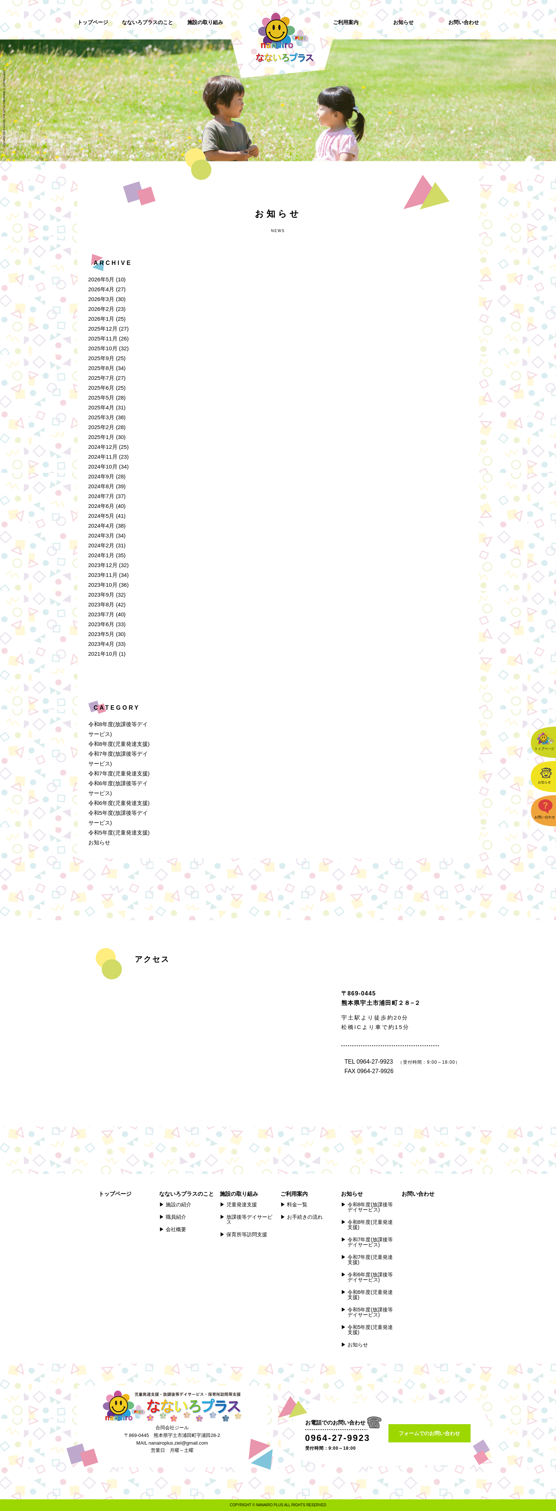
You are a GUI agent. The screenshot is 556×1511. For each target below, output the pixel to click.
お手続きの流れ (305, 1217)
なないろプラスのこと (147, 22)
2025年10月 (103, 348)
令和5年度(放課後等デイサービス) (370, 1312)
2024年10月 (103, 466)
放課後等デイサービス (249, 1219)
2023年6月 (101, 624)
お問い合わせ (463, 22)
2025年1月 (101, 437)
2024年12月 (103, 447)
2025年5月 (101, 397)
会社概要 (176, 1229)
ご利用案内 (345, 22)
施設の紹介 (178, 1204)
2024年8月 (101, 486)
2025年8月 (101, 368)
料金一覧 (297, 1204)
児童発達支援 (241, 1204)
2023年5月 (101, 634)
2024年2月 (101, 545)
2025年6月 (101, 388)
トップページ (92, 22)
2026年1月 (101, 319)
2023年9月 (101, 594)
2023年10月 (103, 585)
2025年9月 (101, 358)
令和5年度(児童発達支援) (119, 832)
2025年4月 (101, 407)
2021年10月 (103, 654)
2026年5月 (101, 279)
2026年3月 (101, 299)
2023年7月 (101, 614)
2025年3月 (101, 417)
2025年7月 (101, 378)
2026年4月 (101, 289)
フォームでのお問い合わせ (429, 1433)
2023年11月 (103, 575)
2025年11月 (103, 338)
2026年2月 (101, 309)
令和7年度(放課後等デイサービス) (370, 1242)
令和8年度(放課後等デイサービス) (370, 1207)
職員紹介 (176, 1217)
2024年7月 (101, 496)
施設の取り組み (205, 22)
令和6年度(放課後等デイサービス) (370, 1277)
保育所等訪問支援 (246, 1234)
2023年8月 (101, 604)
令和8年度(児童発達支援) (119, 744)
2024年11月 (103, 457)
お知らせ (403, 22)
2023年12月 (103, 565)
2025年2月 (101, 427)
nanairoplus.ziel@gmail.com (178, 1443)
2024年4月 (101, 526)
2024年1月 (101, 555)
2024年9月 (101, 476)
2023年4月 (101, 644)
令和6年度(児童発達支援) (119, 803)
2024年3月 (101, 535)
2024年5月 (101, 516)
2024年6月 (101, 506)
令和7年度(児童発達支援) (119, 773)
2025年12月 (103, 328)
